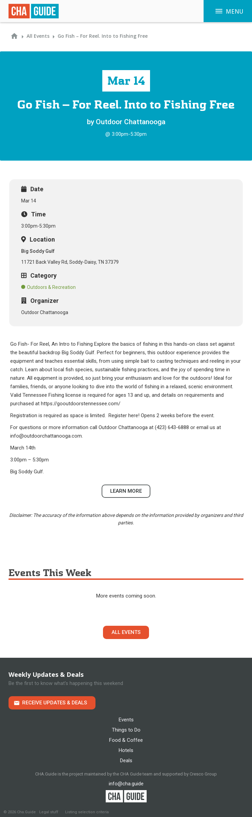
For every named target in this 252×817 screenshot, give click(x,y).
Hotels (126, 750)
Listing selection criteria (87, 812)
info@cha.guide (126, 784)
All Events (126, 632)
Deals (126, 760)
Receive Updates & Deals (54, 703)
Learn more (126, 491)
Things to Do (126, 730)
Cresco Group (203, 774)
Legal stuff (48, 812)
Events (126, 720)
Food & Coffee (126, 740)
